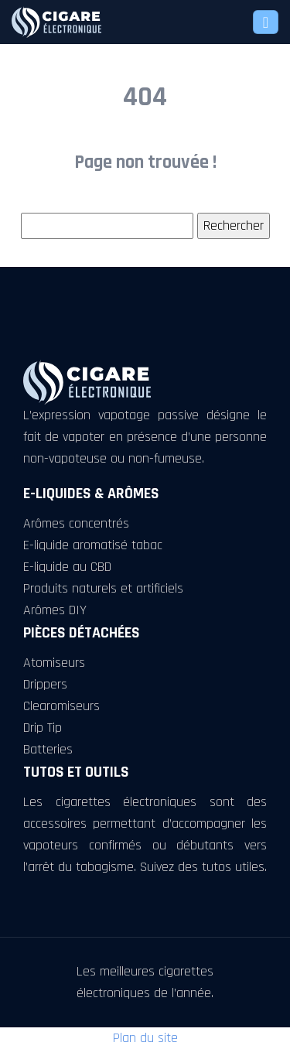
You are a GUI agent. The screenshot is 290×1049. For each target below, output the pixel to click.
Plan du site (145, 1038)
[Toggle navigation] (265, 22)
